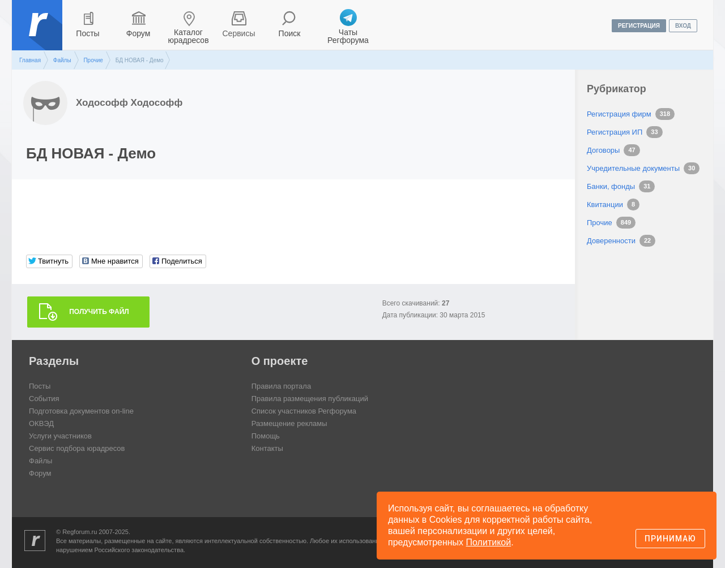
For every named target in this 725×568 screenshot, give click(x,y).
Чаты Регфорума (348, 36)
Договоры (603, 150)
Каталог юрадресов (188, 36)
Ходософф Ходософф (129, 102)
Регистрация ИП (614, 132)
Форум (138, 33)
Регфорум (38, 33)
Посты (87, 33)
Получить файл (99, 312)
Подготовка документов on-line (81, 411)
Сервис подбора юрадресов (77, 448)
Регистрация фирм (619, 114)
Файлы (62, 60)
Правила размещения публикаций (309, 398)
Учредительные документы (633, 168)
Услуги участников (60, 436)
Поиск (290, 33)
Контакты (267, 448)
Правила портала (281, 386)
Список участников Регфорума (303, 411)
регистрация (639, 26)
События (44, 398)
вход (683, 26)
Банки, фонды (611, 186)
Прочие (93, 60)
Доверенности (611, 240)
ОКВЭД (41, 423)
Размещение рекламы (289, 423)
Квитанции (605, 204)
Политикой (488, 542)
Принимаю (670, 538)
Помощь (265, 436)
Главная (30, 60)
